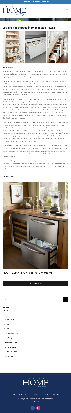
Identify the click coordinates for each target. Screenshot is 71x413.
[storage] (35, 47)
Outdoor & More (9, 319)
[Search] (65, 299)
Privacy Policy (35, 401)
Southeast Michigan (11, 347)
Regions (6, 329)
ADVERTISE (46, 395)
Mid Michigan (9, 338)
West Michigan (9, 356)
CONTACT (22, 395)
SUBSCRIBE (33, 395)
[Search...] (33, 299)
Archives (6, 361)
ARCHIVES (56, 395)
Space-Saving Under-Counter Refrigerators (28, 273)
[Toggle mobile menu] (67, 9)
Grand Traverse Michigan (12, 333)
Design (6, 310)
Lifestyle (6, 315)
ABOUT (13, 395)
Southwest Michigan (11, 352)
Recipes (6, 324)
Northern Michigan (11, 342)
